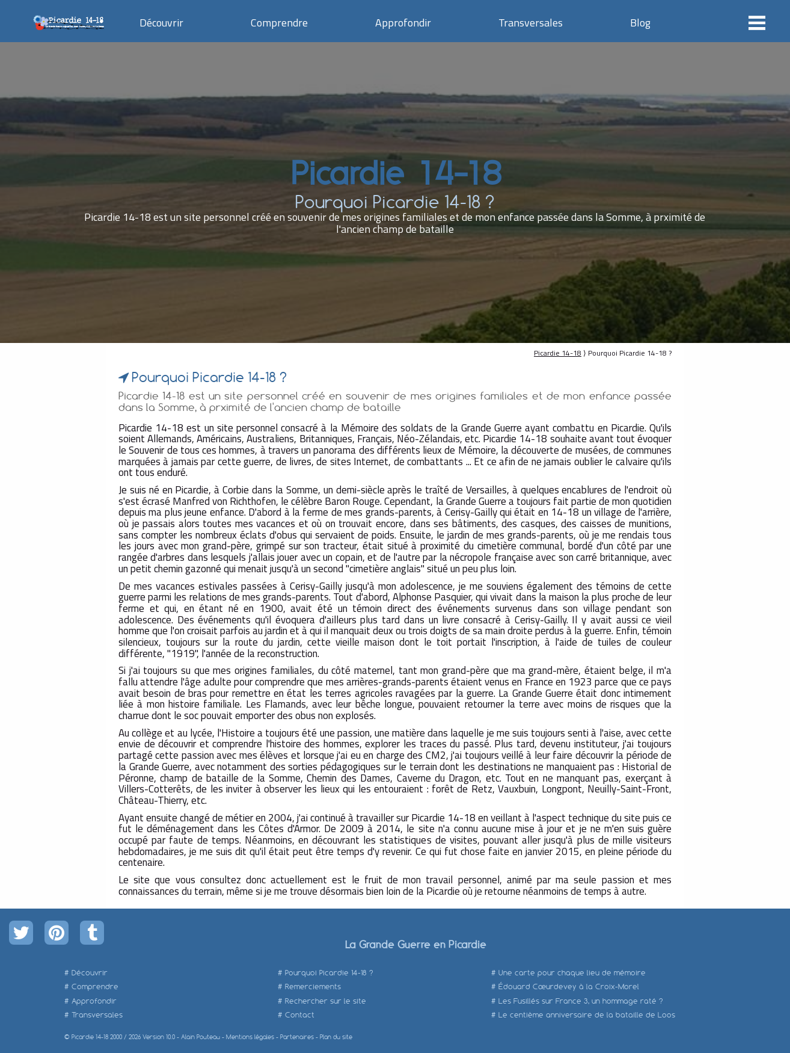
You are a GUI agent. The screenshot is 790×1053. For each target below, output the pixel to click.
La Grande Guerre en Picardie (415, 944)
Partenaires (297, 1037)
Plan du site (336, 1037)
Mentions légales (250, 1037)
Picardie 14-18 (394, 171)
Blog (640, 22)
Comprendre (279, 22)
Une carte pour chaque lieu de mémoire (572, 972)
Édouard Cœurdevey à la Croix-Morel (568, 986)
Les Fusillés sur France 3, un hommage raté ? (580, 1000)
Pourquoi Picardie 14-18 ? (329, 972)
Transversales (530, 22)
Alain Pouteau (200, 1037)
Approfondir (403, 22)
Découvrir (161, 22)
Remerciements (313, 986)
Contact (299, 1014)
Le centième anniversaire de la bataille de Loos (586, 1014)
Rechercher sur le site (325, 1000)
